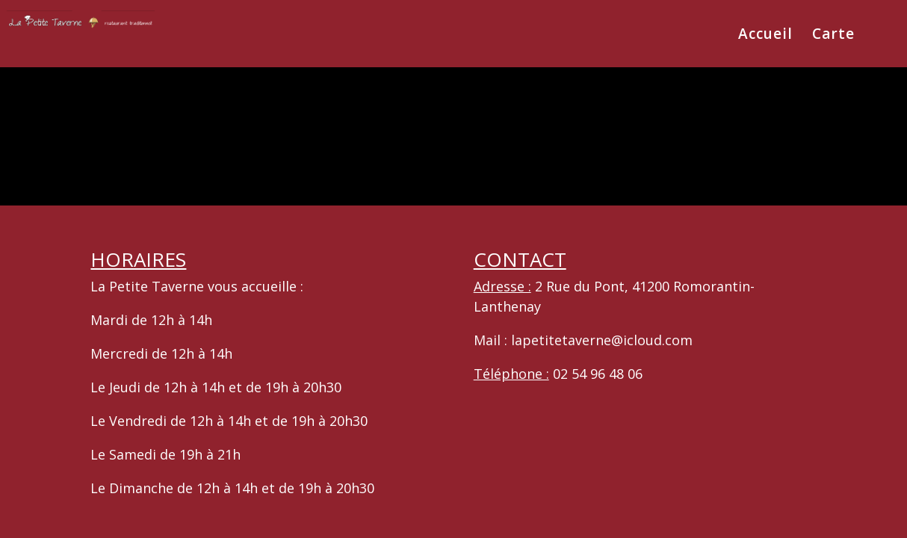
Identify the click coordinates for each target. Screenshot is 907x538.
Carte (833, 35)
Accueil (765, 35)
